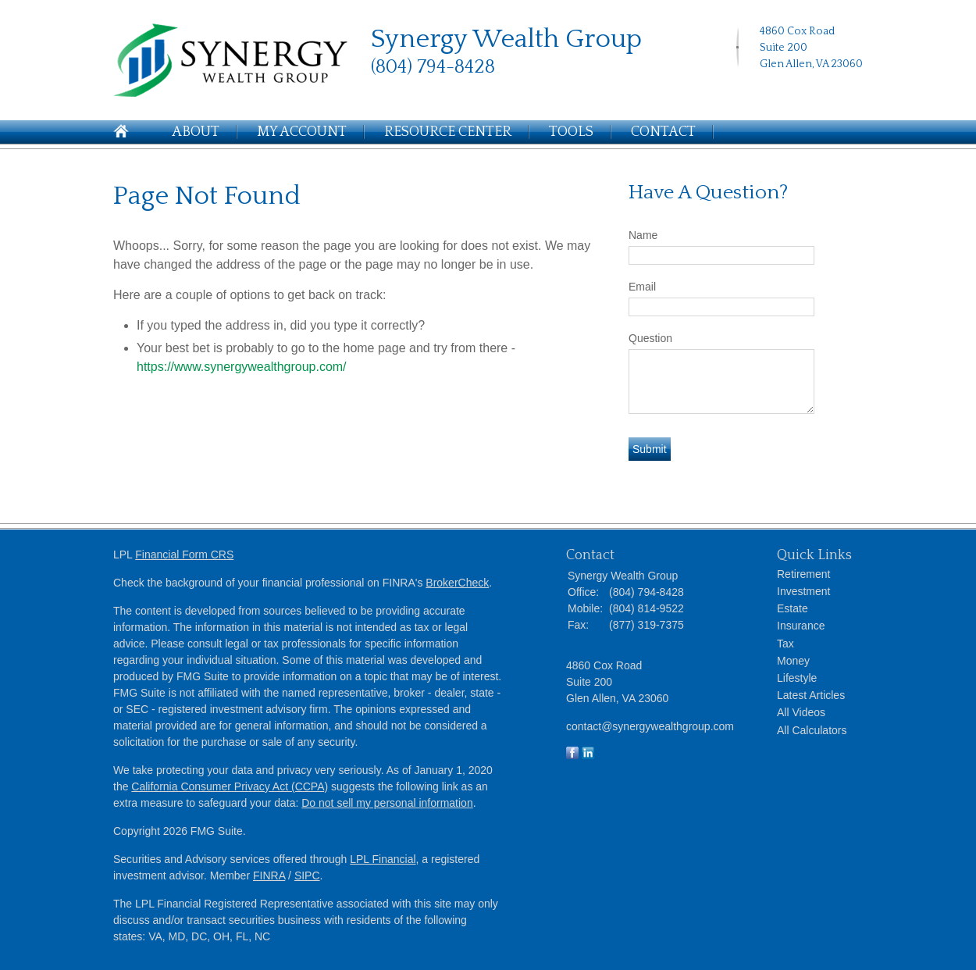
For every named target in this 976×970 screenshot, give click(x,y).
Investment (803, 591)
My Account (302, 132)
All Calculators (811, 730)
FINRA (269, 875)
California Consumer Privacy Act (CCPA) (229, 786)
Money (793, 660)
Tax (785, 643)
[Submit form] (650, 449)
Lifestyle (797, 678)
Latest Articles (811, 695)
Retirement (803, 574)
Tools (571, 132)
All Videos (801, 712)
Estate (792, 608)
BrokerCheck (457, 582)
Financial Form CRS (184, 554)
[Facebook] (785, 89)
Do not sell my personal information (386, 803)
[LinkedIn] (767, 89)
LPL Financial (382, 859)
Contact (663, 132)
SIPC (307, 875)
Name (643, 235)
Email (642, 286)
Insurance (801, 625)
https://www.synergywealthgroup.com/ (242, 366)
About (195, 132)
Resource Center (447, 132)
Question (650, 338)
